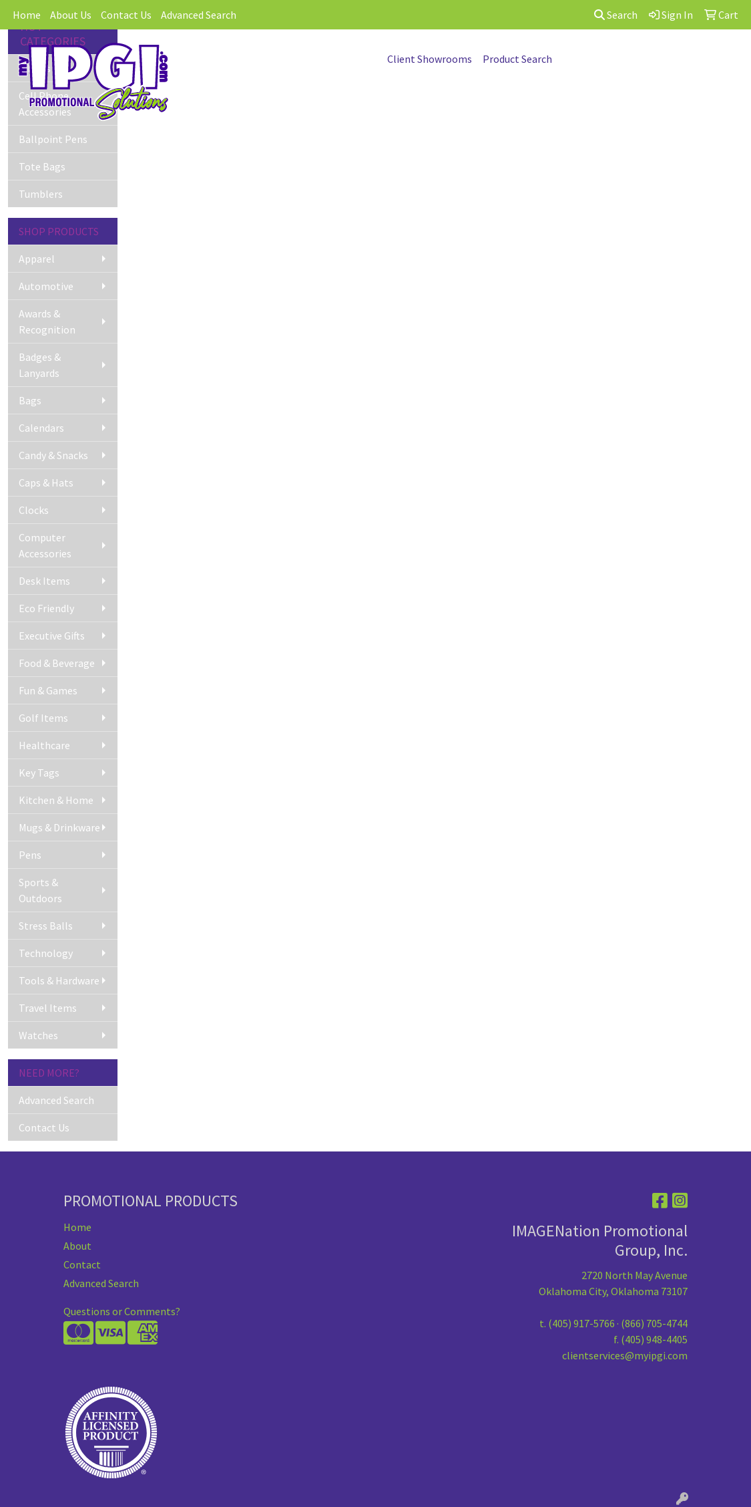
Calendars (41, 427)
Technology (46, 953)
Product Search (517, 58)
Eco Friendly (46, 608)
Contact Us (126, 14)
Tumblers (41, 193)
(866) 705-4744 (654, 1323)
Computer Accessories (45, 545)
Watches (38, 1035)
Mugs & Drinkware (59, 827)
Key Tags (39, 772)
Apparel (37, 258)
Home (27, 14)
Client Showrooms (429, 58)
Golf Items (43, 717)
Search (616, 14)
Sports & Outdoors (40, 890)
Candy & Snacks (53, 455)
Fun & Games (48, 690)
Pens (30, 854)
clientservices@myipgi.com (625, 1355)
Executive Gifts (52, 635)
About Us (70, 14)
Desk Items (44, 580)
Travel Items (48, 1007)
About (77, 1245)
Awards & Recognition (47, 321)
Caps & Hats (46, 482)
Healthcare (44, 745)
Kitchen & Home (56, 800)
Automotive (46, 286)
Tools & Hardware (59, 980)
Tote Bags (42, 166)
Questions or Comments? (121, 1311)
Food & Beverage (57, 663)
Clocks (34, 510)
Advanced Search (198, 14)
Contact (82, 1264)
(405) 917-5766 (581, 1323)
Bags (30, 400)
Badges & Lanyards (40, 365)
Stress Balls (46, 925)
